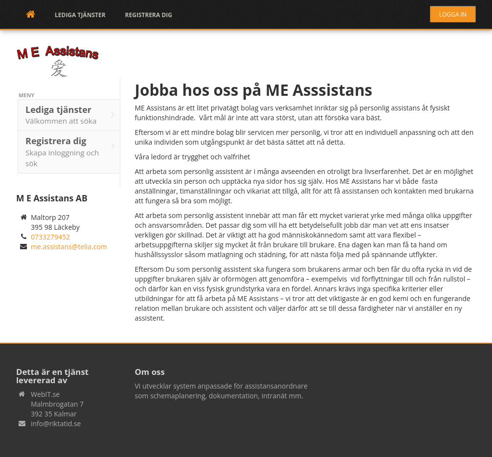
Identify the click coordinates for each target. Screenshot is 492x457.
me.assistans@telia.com (69, 246)
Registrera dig (148, 15)
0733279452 (50, 236)
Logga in (453, 14)
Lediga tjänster (80, 15)
